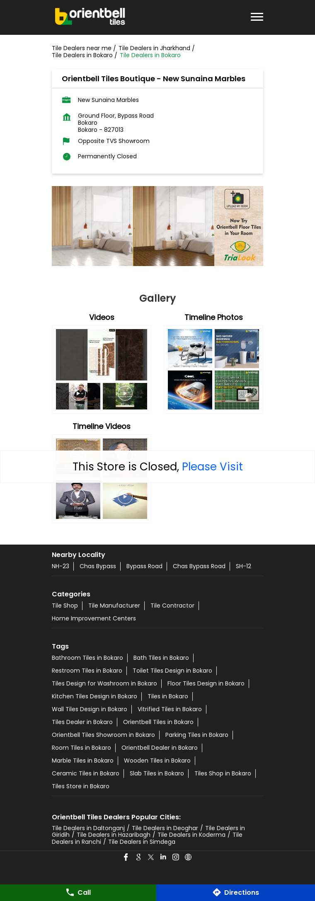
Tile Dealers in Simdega (141, 842)
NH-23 (60, 566)
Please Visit (212, 466)
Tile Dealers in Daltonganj (88, 828)
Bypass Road (144, 566)
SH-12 (243, 566)
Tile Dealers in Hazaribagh (113, 835)
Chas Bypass (98, 566)
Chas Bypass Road (199, 566)
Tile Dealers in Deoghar (165, 828)
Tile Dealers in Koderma (191, 835)
